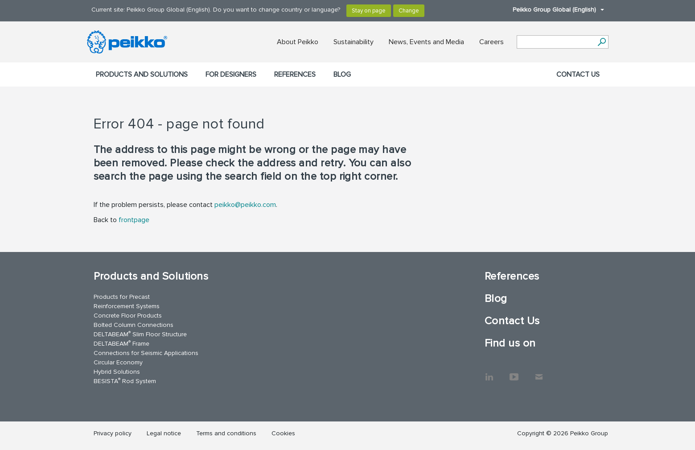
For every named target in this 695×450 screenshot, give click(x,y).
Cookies (283, 433)
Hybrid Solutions (117, 372)
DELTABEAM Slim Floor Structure (140, 334)
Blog (342, 74)
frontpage (134, 219)
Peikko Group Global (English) (554, 9)
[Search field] (556, 42)
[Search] (602, 42)
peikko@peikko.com (245, 204)
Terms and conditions (226, 433)
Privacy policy (113, 433)
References (295, 74)
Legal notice (164, 433)
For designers (231, 74)
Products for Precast (122, 297)
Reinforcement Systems (127, 306)
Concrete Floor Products (128, 315)
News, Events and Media (426, 41)
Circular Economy (118, 362)
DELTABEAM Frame (121, 343)
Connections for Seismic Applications (146, 353)
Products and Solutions (142, 74)
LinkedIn (489, 372)
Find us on (510, 343)
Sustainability (353, 41)
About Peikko (297, 41)
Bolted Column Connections (133, 325)
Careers (491, 41)
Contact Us (578, 74)
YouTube (514, 372)
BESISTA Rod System (125, 380)
